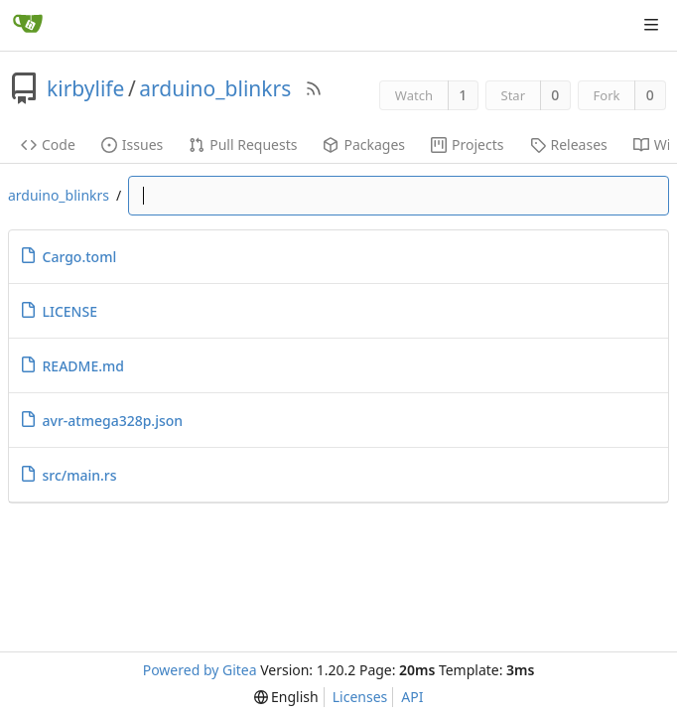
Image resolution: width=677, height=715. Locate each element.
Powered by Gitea (200, 669)
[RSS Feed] (314, 88)
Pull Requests (243, 144)
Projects (467, 144)
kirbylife (85, 88)
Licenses (360, 696)
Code (48, 144)
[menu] (286, 697)
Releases (569, 144)
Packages (364, 144)
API (412, 696)
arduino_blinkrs (215, 88)
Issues (132, 144)
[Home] (28, 25)
